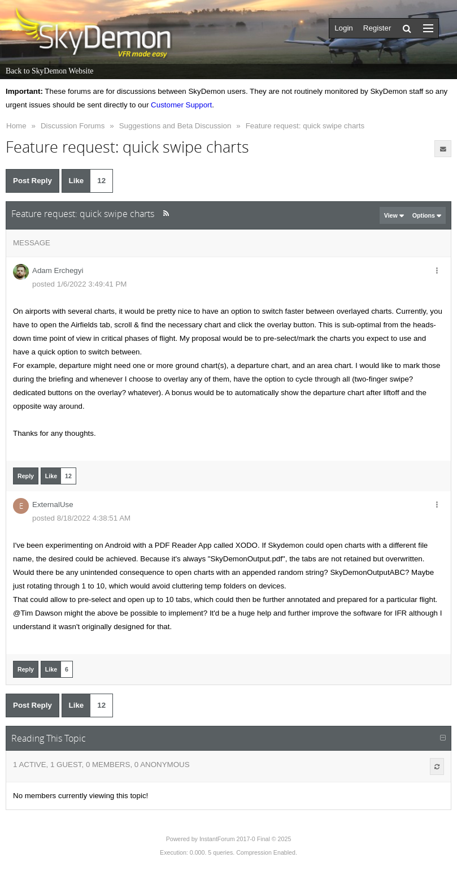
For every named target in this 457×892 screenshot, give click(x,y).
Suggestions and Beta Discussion (175, 126)
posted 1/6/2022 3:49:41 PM (79, 284)
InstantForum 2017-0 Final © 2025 (245, 838)
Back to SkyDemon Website (49, 71)
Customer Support (181, 105)
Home (16, 126)
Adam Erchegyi (57, 270)
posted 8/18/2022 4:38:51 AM (81, 518)
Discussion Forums (73, 126)
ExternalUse (52, 504)
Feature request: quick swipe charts (305, 126)
